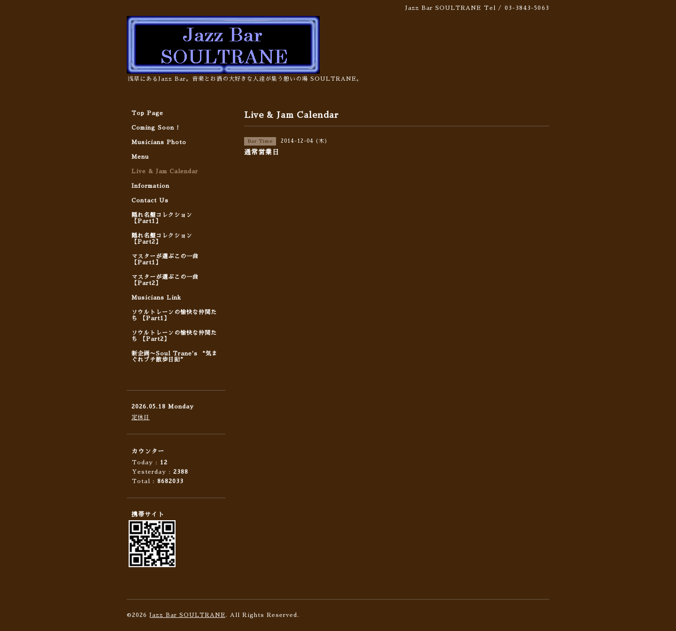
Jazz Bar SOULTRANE (187, 615)
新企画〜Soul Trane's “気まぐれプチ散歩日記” (174, 356)
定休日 (140, 417)
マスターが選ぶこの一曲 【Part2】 (165, 280)
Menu (140, 157)
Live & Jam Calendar (164, 171)
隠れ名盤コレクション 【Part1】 (161, 218)
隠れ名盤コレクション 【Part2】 (161, 239)
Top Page (147, 113)
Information (150, 186)
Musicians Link (156, 297)
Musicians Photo (158, 142)
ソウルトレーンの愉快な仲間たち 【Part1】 (174, 315)
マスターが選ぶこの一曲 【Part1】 (165, 259)
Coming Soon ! (155, 128)
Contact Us (150, 200)
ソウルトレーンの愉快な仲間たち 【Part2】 (174, 336)
